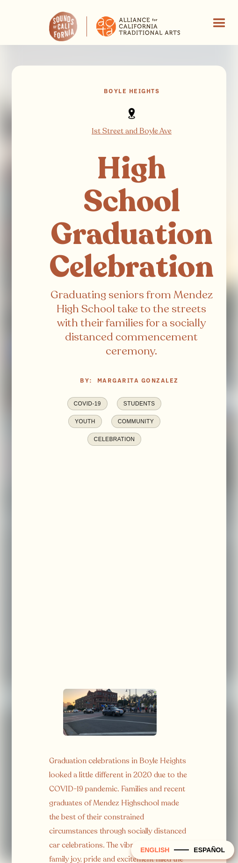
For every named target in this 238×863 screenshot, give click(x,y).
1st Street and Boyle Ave (132, 131)
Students (139, 403)
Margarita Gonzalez (138, 380)
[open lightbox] (110, 718)
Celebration (114, 439)
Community (136, 421)
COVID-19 (87, 403)
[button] (219, 23)
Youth (85, 421)
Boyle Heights (132, 91)
